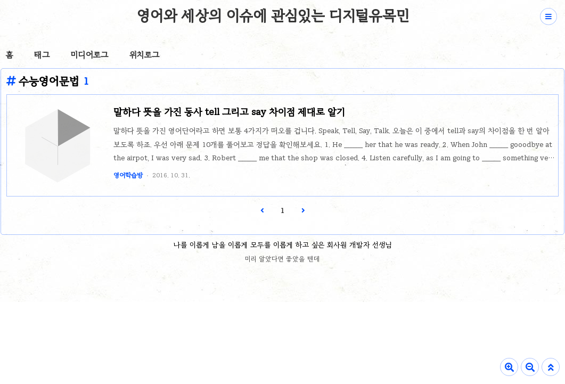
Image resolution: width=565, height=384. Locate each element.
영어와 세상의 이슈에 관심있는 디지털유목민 (273, 15)
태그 (42, 55)
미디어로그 (89, 55)
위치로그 (144, 55)
